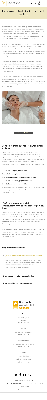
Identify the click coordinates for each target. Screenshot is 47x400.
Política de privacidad (23, 359)
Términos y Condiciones (23, 356)
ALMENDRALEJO (23, 340)
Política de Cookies (23, 362)
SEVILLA (23, 328)
